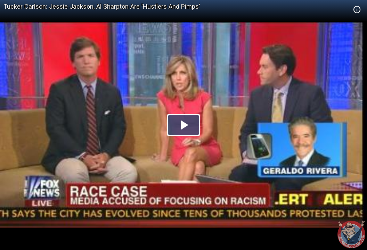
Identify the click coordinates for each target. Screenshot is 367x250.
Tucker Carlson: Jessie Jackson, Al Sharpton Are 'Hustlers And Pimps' (101, 6)
